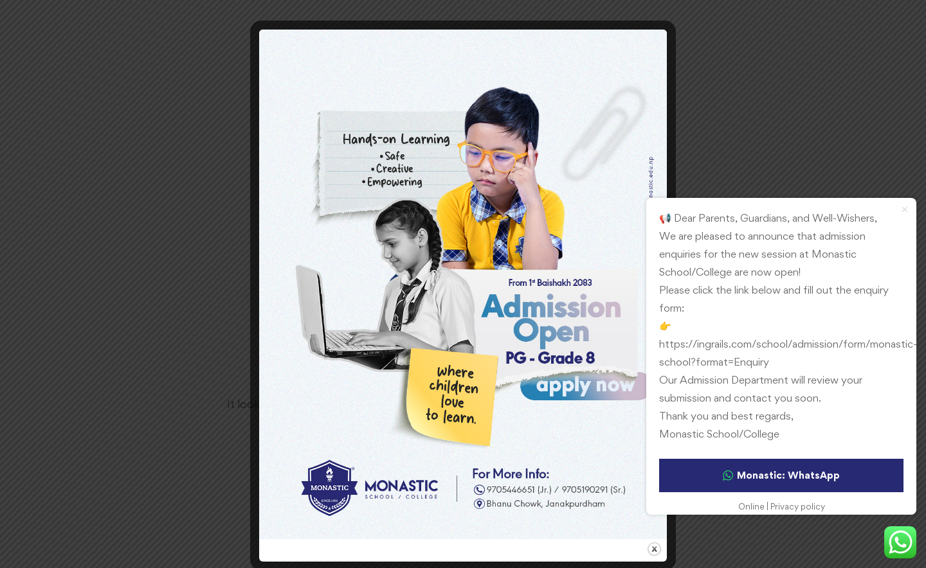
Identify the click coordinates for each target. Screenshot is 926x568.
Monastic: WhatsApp (781, 475)
